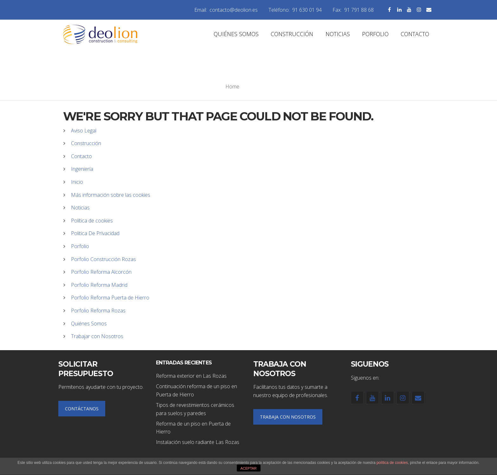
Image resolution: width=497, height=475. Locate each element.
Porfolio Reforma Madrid (99, 284)
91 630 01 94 (307, 9)
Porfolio (80, 246)
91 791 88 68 (359, 9)
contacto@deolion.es (234, 9)
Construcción (86, 143)
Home (232, 86)
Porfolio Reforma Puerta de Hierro (110, 297)
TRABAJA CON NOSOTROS (288, 417)
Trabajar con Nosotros (97, 336)
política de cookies (392, 462)
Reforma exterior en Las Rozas (191, 375)
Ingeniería (82, 168)
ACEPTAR (248, 468)
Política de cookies (92, 220)
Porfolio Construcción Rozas (103, 259)
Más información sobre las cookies (110, 194)
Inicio (77, 181)
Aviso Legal (83, 130)
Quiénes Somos (89, 323)
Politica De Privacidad (95, 233)
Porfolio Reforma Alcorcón (101, 271)
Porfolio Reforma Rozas (98, 310)
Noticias (80, 207)
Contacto (81, 156)
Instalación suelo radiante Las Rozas (197, 442)
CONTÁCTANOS (82, 409)
